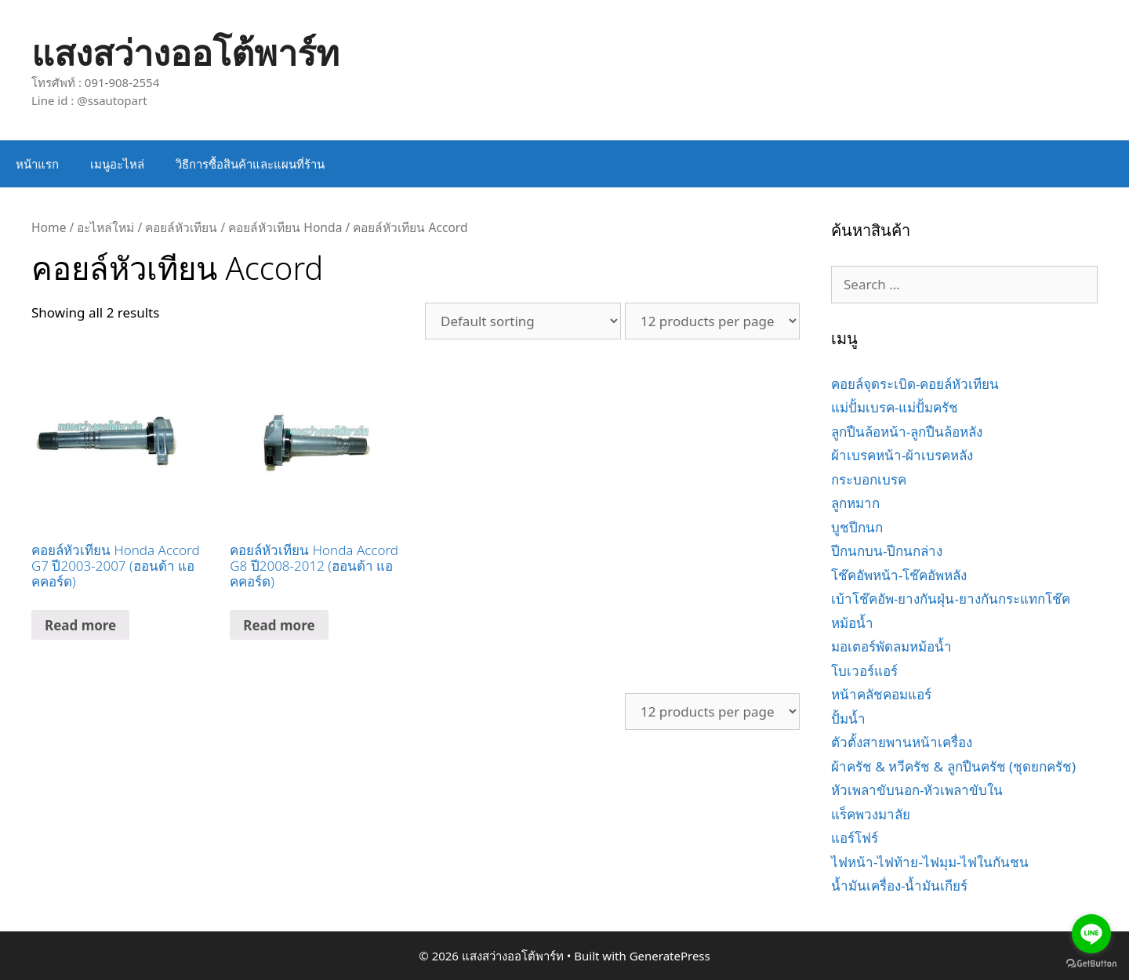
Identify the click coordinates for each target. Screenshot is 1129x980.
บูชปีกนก (857, 527)
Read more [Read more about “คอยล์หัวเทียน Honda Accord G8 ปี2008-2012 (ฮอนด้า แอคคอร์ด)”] (278, 625)
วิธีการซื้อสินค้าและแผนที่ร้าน (250, 164)
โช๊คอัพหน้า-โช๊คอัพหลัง (899, 575)
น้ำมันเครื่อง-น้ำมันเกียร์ (899, 886)
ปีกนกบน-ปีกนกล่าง (886, 551)
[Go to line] (1091, 933)
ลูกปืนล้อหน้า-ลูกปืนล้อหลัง (906, 432)
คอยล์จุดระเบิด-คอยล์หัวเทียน (915, 384)
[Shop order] (523, 321)
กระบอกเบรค (868, 479)
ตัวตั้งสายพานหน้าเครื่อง (901, 742)
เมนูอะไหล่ (117, 164)
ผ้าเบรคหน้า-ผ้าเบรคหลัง (902, 455)
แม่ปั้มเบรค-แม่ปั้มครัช (894, 407)
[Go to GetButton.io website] (1091, 964)
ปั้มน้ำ (848, 719)
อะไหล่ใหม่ (105, 227)
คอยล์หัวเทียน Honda (285, 227)
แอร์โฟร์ (854, 838)
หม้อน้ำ (852, 623)
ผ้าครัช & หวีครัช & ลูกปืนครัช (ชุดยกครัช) (953, 766)
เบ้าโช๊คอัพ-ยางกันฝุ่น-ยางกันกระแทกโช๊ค (950, 599)
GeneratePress (670, 956)
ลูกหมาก (855, 503)
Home (48, 227)
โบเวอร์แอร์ (864, 671)
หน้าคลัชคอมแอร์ (881, 694)
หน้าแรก (37, 164)
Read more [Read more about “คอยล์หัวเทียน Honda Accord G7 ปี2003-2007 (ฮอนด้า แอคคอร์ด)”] (80, 625)
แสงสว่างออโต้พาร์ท (185, 52)
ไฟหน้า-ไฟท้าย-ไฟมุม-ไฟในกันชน (930, 862)
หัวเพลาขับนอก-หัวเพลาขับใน (917, 790)
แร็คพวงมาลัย (870, 814)
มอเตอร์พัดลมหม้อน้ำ (891, 646)
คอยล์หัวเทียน (181, 227)
